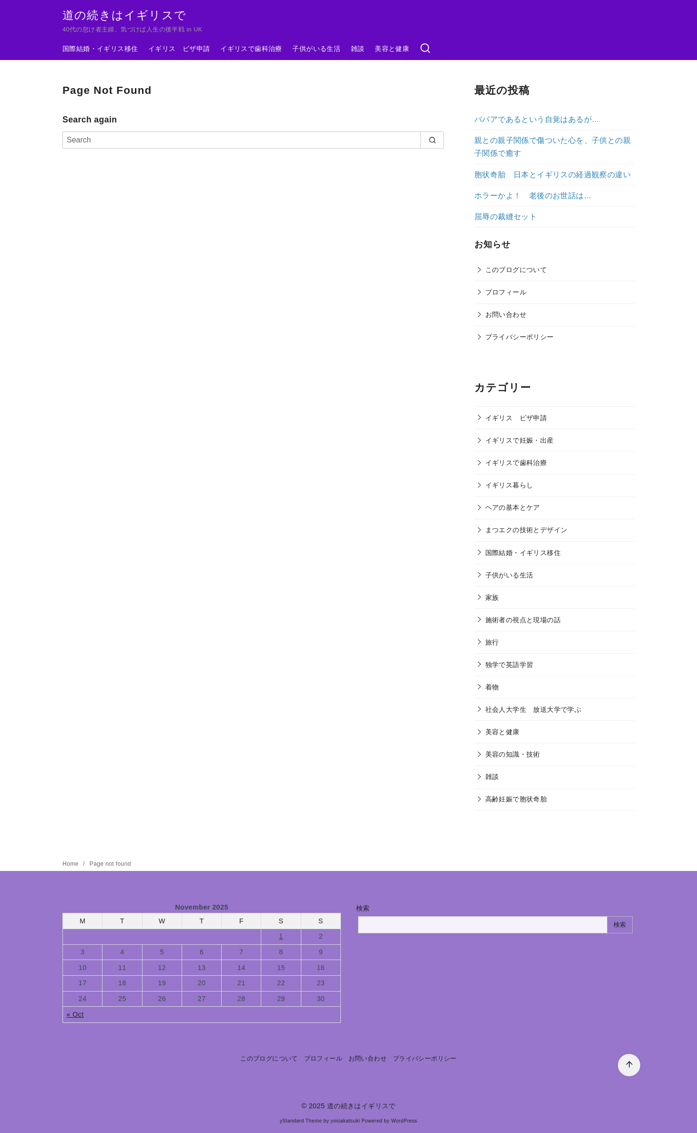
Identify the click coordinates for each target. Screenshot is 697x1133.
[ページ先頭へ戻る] (629, 1065)
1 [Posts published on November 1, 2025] (281, 936)
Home (71, 863)
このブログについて (516, 269)
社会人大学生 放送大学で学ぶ (533, 709)
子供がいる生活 (316, 48)
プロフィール (505, 292)
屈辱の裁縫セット (505, 216)
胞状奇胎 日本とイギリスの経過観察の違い (552, 175)
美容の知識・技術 (512, 754)
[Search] (253, 140)
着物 (492, 687)
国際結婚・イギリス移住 (100, 48)
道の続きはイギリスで (124, 15)
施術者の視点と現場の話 (523, 620)
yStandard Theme (301, 1120)
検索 (363, 908)
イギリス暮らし (509, 485)
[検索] (425, 48)
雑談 (358, 48)
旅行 (492, 642)
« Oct (74, 1014)
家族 (492, 597)
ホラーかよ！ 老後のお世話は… (533, 196)
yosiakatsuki (345, 1120)
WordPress (404, 1120)
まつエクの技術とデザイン (526, 530)
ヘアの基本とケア (512, 507)
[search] (432, 140)
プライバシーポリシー (519, 337)
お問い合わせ (505, 314)
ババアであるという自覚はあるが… (536, 119)
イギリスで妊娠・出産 (519, 440)
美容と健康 (392, 48)
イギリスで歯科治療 (251, 48)
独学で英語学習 (509, 664)
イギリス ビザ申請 (179, 48)
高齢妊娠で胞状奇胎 (516, 799)
